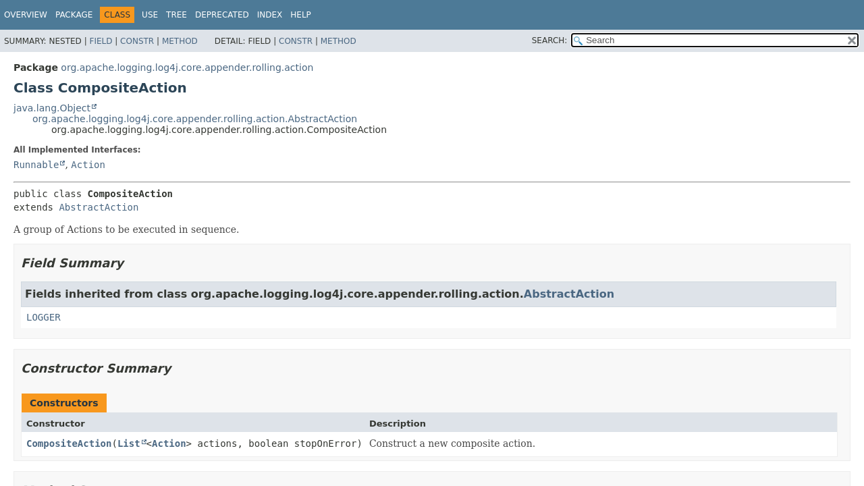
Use (150, 15)
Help (300, 15)
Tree (176, 15)
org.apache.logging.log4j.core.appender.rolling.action (187, 67)
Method (180, 41)
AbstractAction (98, 207)
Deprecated (222, 15)
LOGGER (43, 317)
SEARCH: (550, 40)
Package (73, 15)
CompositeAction (68, 443)
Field (100, 41)
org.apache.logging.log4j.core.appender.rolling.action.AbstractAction (194, 118)
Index (270, 15)
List (128, 443)
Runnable (36, 164)
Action (88, 164)
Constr (137, 41)
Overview (25, 15)
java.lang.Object (52, 108)
